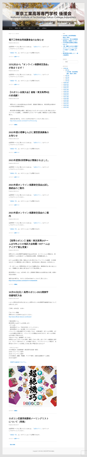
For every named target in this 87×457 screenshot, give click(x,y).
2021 (66, 89)
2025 (66, 82)
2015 (66, 100)
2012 (66, 105)
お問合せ (44, 28)
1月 (67, 80)
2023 (66, 86)
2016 (66, 98)
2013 (66, 103)
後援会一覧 (17, 28)
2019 (66, 93)
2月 (67, 79)
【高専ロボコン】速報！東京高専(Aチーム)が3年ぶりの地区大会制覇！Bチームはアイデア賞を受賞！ (29, 243)
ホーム (10, 28)
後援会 (15, 124)
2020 (66, 91)
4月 (67, 75)
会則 (38, 28)
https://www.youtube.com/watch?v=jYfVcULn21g (23, 120)
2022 (66, 87)
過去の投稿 (12, 444)
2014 (66, 102)
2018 (66, 94)
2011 (66, 107)
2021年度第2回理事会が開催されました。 (29, 160)
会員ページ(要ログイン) (29, 28)
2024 (66, 84)
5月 (67, 70)
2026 (66, 68)
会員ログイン (37, 46)
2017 (66, 96)
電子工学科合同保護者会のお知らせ (26, 40)
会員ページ (16, 56)
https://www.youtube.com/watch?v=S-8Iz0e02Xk (23, 280)
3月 (67, 77)
